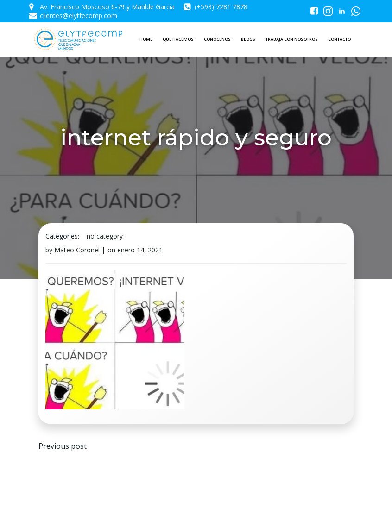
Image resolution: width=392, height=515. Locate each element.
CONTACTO (339, 39)
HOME (145, 39)
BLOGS (248, 39)
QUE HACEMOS (178, 39)
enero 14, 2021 (140, 249)
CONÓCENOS (217, 39)
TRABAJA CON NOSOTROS (292, 39)
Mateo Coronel (77, 249)
